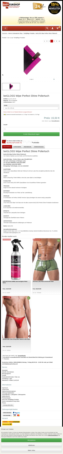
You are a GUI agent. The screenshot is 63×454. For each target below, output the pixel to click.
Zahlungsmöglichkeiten (8, 393)
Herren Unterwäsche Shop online (10, 401)
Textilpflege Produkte (29, 33)
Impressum (5, 388)
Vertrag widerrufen (8, 405)
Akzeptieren (31, 440)
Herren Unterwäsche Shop (15, 33)
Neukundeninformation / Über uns (11, 377)
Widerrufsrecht (6, 396)
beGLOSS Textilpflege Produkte (10, 399)
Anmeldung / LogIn (7, 378)
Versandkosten (55, 121)
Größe (5, 105)
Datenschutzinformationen (9, 391)
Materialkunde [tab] (27, 146)
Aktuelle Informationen (8, 372)
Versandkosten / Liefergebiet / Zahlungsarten (14, 394)
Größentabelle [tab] (17, 146)
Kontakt (4, 375)
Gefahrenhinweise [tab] (39, 146)
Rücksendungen (6, 398)
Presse (4, 403)
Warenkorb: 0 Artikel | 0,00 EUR (10, 380)
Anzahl (5, 124)
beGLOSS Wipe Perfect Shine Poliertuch (46, 33)
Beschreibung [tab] (7, 146)
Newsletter (5, 370)
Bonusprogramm (6, 373)
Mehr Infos (31, 450)
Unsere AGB (5, 389)
